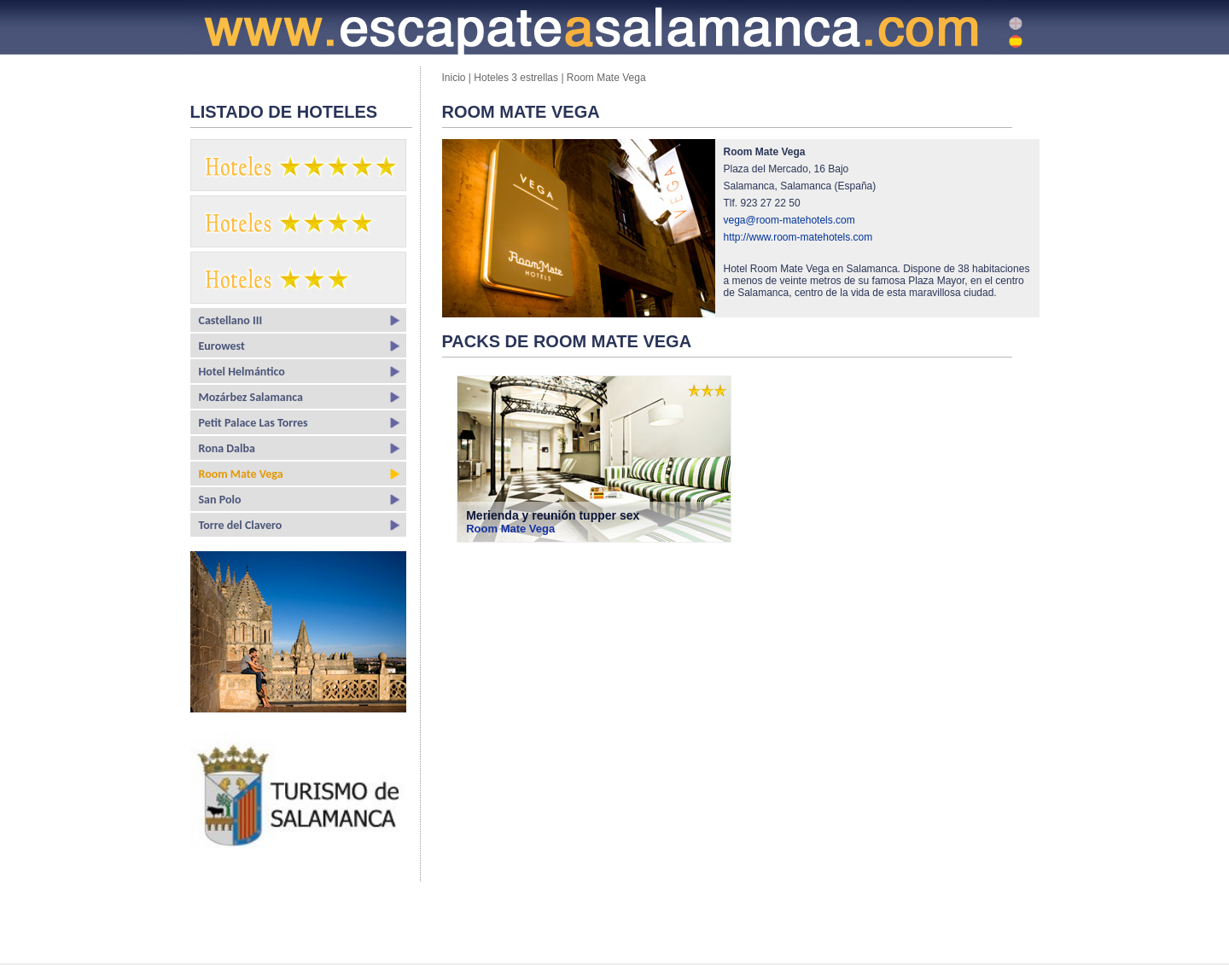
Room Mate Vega (241, 474)
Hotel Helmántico (242, 371)
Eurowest (222, 346)
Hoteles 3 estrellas (516, 78)
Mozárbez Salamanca (251, 397)
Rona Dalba (227, 448)
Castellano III (231, 320)
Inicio (455, 78)
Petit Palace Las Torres (253, 423)
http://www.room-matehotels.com (798, 237)
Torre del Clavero (240, 525)
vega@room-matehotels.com (789, 220)
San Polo (220, 499)
